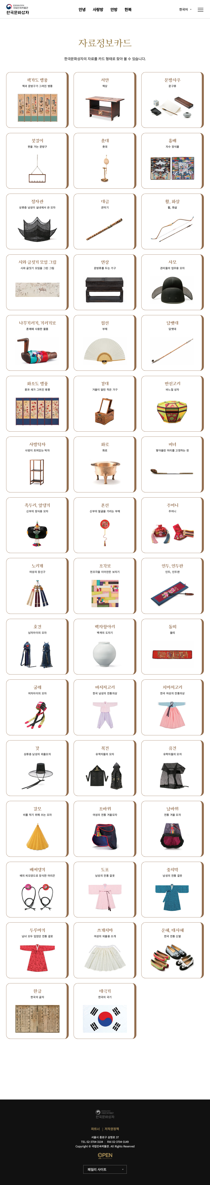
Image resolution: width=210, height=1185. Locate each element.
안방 (113, 9)
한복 (127, 9)
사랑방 (98, 9)
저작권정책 (112, 1129)
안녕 (82, 9)
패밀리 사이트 (97, 1169)
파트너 (95, 1129)
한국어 (183, 9)
